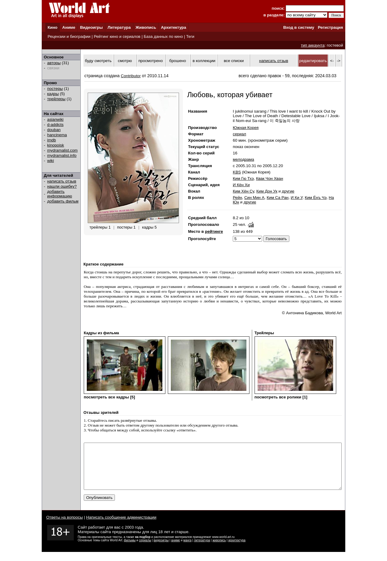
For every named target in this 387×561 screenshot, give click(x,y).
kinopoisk (55, 145)
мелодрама (243, 159)
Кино (52, 27)
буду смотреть (98, 60)
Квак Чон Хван (269, 178)
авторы (54, 63)
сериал (239, 134)
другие (288, 191)
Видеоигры (91, 27)
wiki (50, 160)
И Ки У (297, 197)
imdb (51, 140)
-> (338, 60)
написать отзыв (61, 181)
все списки (234, 60)
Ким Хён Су (243, 191)
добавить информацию (59, 193)
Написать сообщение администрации (121, 526)
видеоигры (161, 549)
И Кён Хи (241, 185)
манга (187, 549)
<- (332, 60)
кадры (53, 93)
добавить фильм (63, 201)
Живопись (145, 27)
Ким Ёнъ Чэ (316, 197)
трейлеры (56, 99)
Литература (119, 27)
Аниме (68, 27)
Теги (190, 36)
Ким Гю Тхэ (243, 178)
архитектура (237, 549)
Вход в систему (298, 27)
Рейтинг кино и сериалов (117, 36)
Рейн (237, 197)
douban (53, 129)
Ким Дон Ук (266, 191)
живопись (219, 549)
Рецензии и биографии (68, 36)
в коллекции (204, 60)
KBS (237, 172)
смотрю (125, 60)
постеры (55, 88)
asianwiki (55, 119)
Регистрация (330, 27)
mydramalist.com (62, 150)
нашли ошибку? (62, 186)
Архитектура (173, 27)
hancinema (57, 135)
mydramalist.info (61, 155)
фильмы (130, 549)
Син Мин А (254, 197)
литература (202, 549)
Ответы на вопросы (64, 526)
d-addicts (55, 124)
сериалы (145, 549)
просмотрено (150, 60)
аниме (175, 549)
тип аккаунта (313, 45)
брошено (177, 60)
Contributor (131, 76)
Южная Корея (246, 127)
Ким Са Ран (277, 197)
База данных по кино (163, 36)
